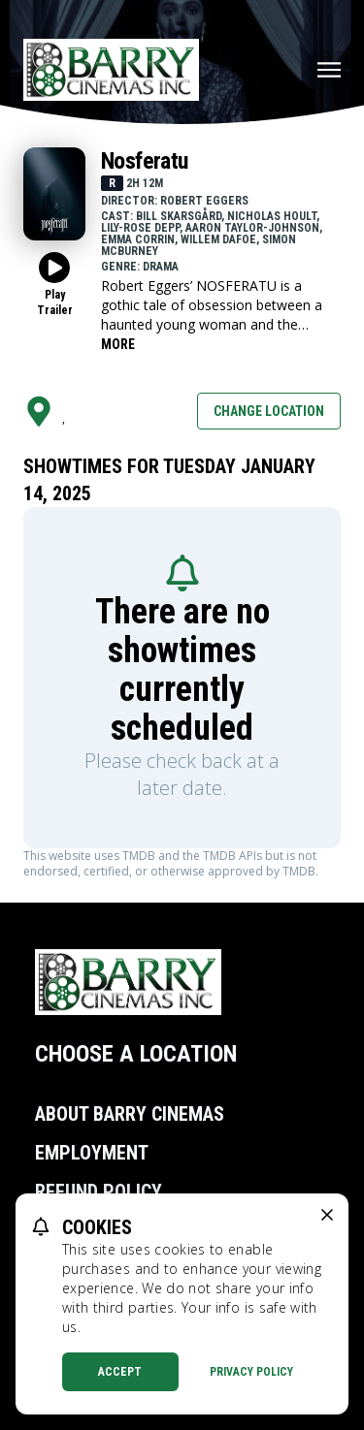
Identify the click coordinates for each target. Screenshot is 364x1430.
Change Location (269, 411)
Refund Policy (98, 1191)
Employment (92, 1152)
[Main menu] (329, 69)
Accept (120, 1372)
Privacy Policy (251, 1372)
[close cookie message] (327, 1214)
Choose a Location (136, 1053)
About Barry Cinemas (129, 1114)
